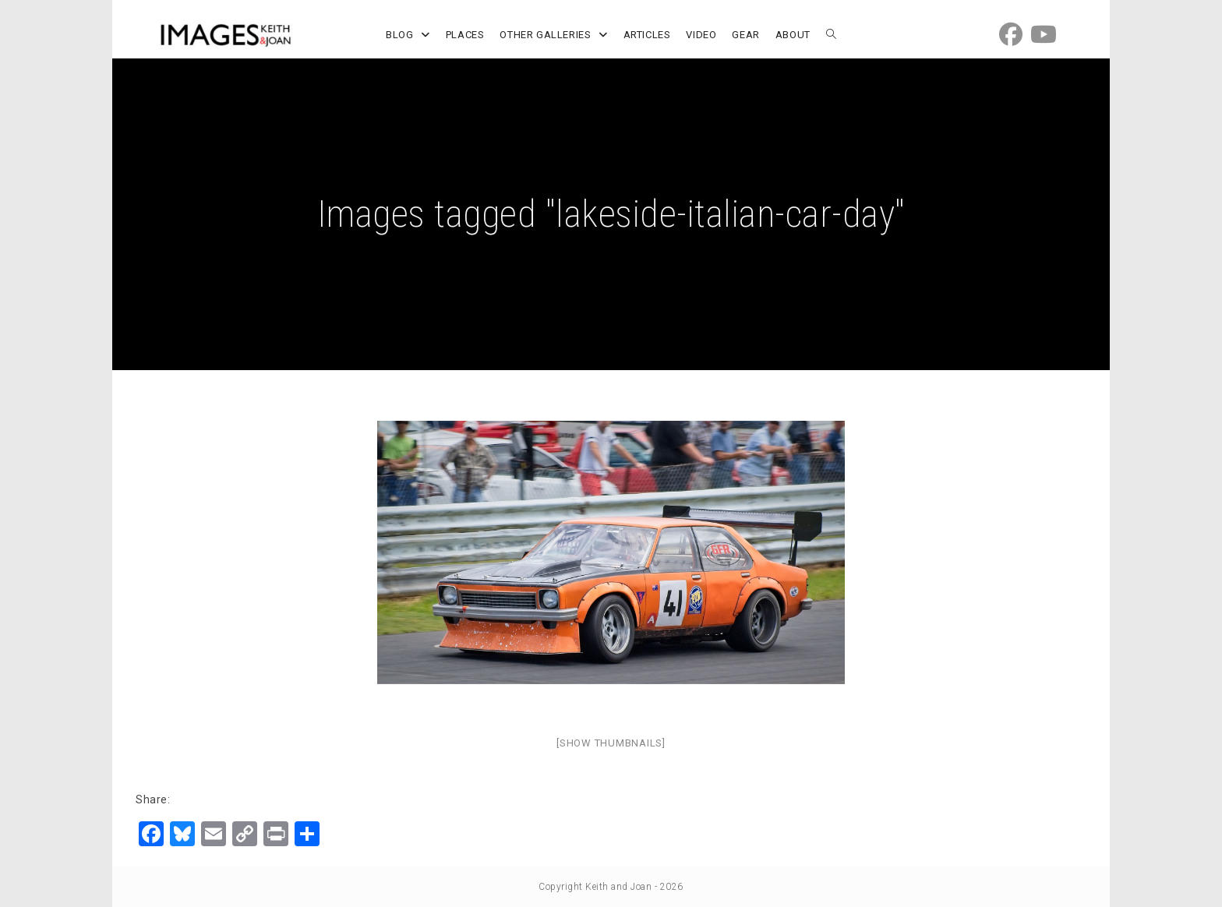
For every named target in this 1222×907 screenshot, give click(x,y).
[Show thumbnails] (611, 743)
